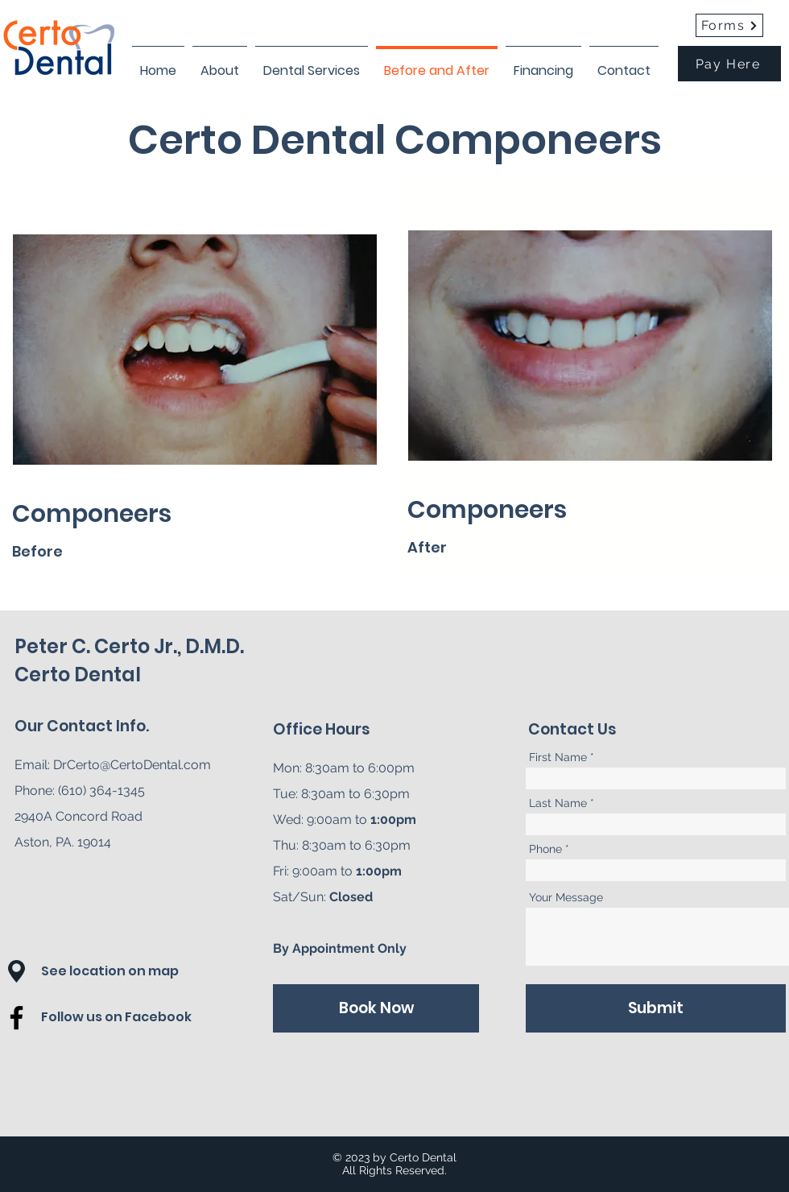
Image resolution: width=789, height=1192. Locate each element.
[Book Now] (376, 1008)
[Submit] (656, 1008)
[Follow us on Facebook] (132, 1017)
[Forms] (729, 25)
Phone (545, 849)
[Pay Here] (729, 63)
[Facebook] (16, 1017)
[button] (16, 971)
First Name (558, 757)
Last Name (558, 803)
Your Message (566, 897)
